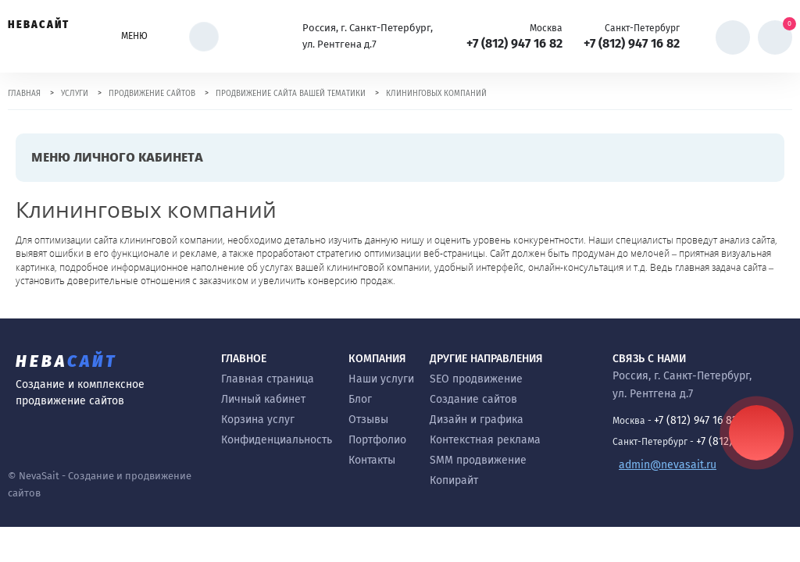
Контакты (371, 460)
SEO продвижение (476, 379)
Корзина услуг (258, 419)
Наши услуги (381, 379)
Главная (24, 93)
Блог (360, 399)
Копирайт (454, 480)
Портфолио (377, 439)
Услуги (74, 93)
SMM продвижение (478, 460)
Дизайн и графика (476, 419)
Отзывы (368, 419)
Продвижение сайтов (152, 93)
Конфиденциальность (276, 439)
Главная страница (267, 379)
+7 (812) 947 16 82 (514, 43)
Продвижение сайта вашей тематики (291, 93)
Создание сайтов (473, 399)
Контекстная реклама (485, 439)
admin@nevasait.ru (667, 464)
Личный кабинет (263, 399)
